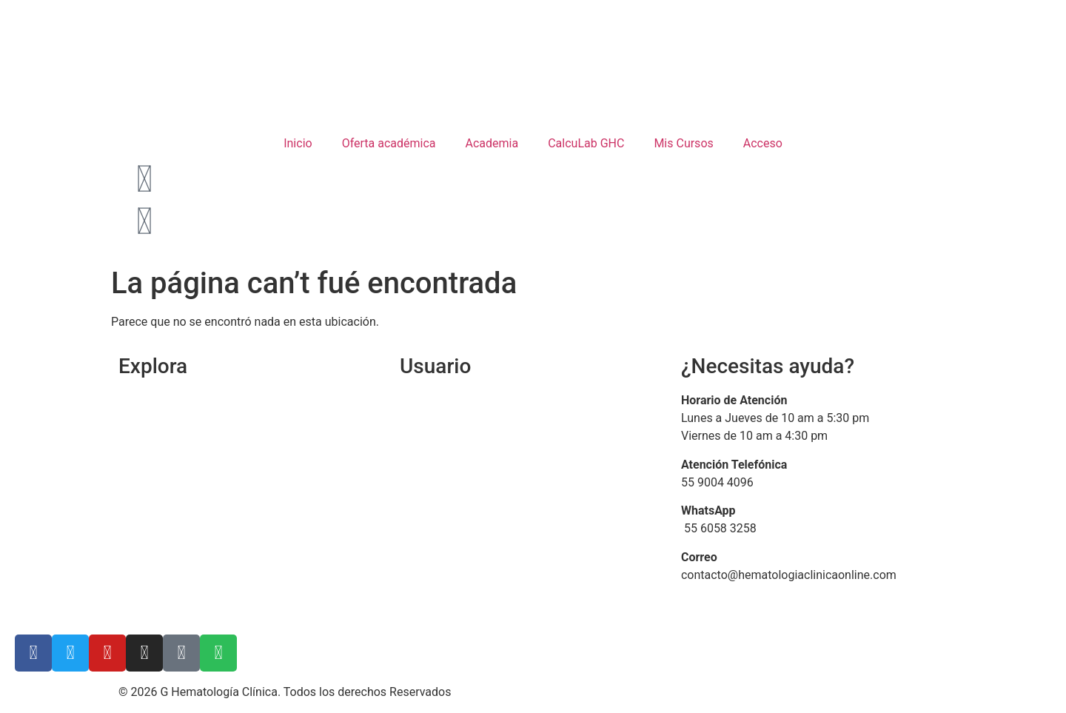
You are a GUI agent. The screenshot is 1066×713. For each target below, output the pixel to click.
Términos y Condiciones (181, 571)
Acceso (762, 143)
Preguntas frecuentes (457, 514)
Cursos (136, 457)
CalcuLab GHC (586, 143)
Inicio (298, 143)
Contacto (142, 514)
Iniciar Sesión (435, 400)
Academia (492, 143)
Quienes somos (161, 429)
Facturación (431, 486)
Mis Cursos (683, 143)
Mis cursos (428, 457)
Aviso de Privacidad (169, 599)
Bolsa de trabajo (161, 542)
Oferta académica (389, 143)
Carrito (136, 486)
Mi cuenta (426, 429)
